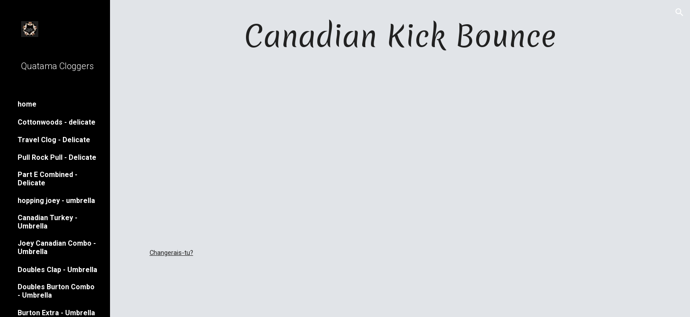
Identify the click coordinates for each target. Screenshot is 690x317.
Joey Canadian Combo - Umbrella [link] (57, 247)
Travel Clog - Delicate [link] (54, 140)
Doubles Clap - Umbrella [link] (57, 269)
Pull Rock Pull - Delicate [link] (57, 157)
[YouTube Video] (400, 151)
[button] (679, 12)
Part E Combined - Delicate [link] (47, 178)
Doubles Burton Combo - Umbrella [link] (56, 291)
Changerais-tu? (171, 253)
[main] (400, 36)
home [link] (27, 104)
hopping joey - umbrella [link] (56, 200)
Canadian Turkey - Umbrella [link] (47, 222)
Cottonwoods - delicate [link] (56, 122)
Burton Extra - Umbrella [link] (56, 313)
